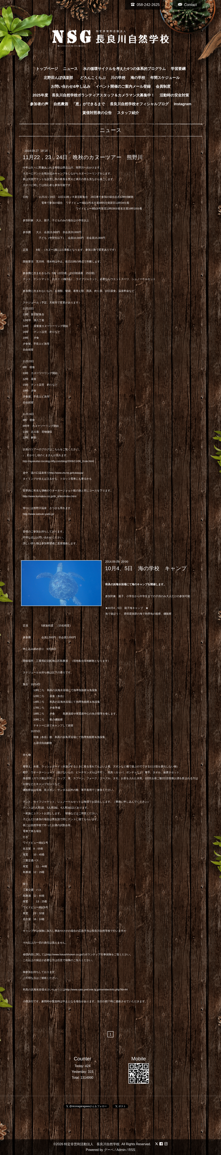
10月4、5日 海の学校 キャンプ (146, 568)
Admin (121, 1150)
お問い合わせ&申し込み (70, 86)
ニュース (70, 69)
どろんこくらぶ (93, 78)
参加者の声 (39, 104)
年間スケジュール (165, 78)
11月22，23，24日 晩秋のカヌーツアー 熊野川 (85, 157)
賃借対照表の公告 (97, 113)
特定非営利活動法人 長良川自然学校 (91, 1144)
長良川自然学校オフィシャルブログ (139, 104)
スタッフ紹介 (128, 113)
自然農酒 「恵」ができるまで (79, 104)
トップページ (47, 69)
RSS (131, 1150)
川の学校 (118, 78)
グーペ (109, 1150)
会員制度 (163, 86)
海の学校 (137, 78)
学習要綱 (178, 69)
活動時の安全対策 (174, 95)
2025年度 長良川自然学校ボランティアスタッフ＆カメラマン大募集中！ (93, 95)
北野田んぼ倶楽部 (60, 78)
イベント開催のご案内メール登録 (123, 86)
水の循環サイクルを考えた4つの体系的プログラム (124, 69)
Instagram (182, 104)
